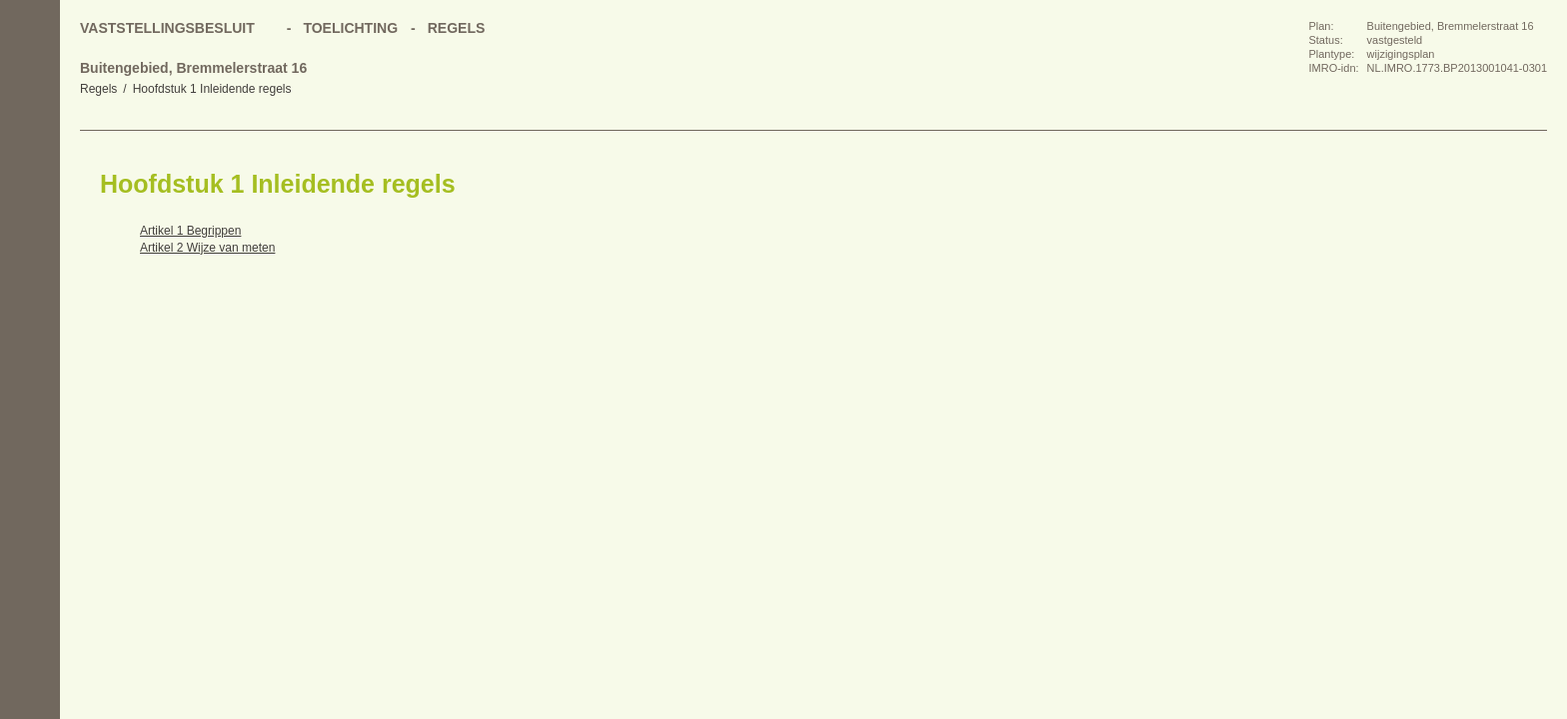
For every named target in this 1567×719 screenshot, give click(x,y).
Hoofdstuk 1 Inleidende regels (212, 89)
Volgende (30, 250)
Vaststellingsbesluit (167, 28)
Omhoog (30, 290)
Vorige (30, 210)
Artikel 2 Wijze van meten (207, 248)
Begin (30, 170)
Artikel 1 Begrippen (190, 231)
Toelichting (350, 28)
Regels (98, 89)
